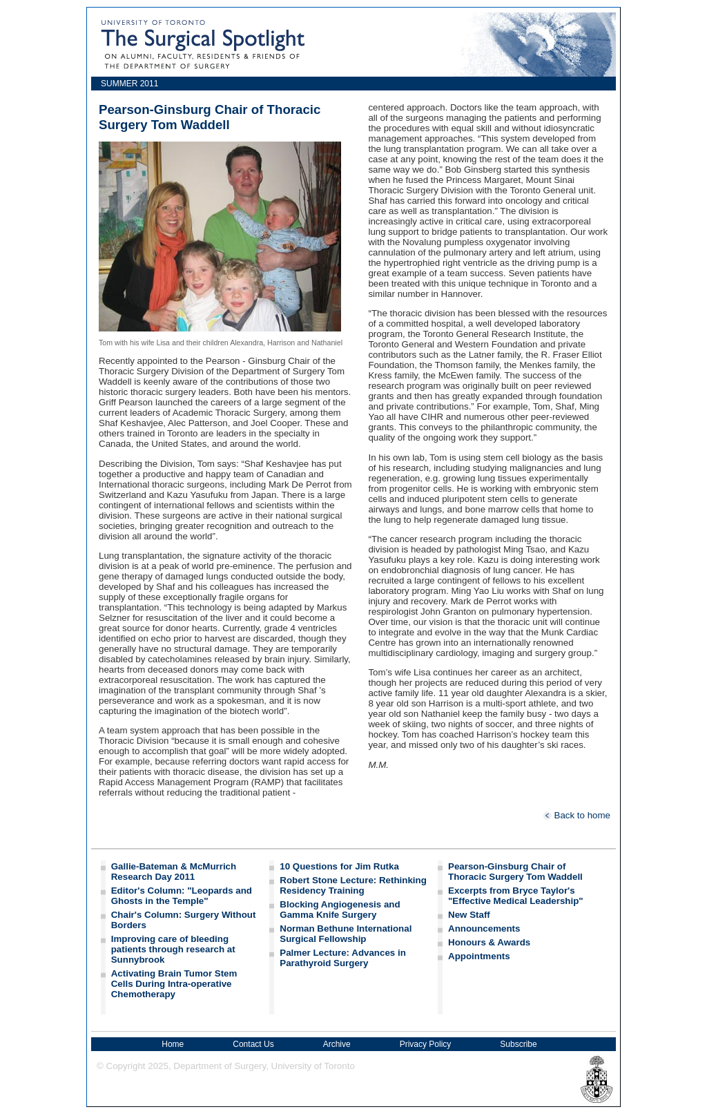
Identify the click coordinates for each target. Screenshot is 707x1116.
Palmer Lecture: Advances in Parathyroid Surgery (342, 957)
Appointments (479, 956)
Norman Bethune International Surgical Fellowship (345, 933)
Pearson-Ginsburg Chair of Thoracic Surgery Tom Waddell (515, 871)
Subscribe (518, 1044)
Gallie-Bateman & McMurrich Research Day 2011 (173, 871)
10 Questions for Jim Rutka (339, 866)
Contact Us (253, 1044)
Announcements (484, 928)
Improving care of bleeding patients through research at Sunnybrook (173, 949)
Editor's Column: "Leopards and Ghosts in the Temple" (181, 895)
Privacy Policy (426, 1044)
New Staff (469, 915)
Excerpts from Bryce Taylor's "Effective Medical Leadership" (515, 895)
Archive (337, 1044)
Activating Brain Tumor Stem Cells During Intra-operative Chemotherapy (174, 983)
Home (173, 1044)
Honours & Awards (489, 942)
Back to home (576, 815)
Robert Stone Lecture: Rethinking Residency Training (353, 885)
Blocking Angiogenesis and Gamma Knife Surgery (340, 909)
